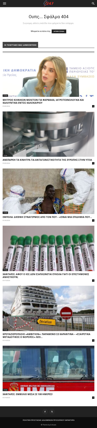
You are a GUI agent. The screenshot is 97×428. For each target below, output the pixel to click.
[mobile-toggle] (4, 3)
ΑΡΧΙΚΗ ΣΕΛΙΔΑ (59, 31)
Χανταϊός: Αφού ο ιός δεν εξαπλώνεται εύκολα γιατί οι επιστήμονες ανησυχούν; (46, 276)
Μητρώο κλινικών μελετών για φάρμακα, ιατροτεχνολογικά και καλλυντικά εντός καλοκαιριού (43, 101)
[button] (93, 3)
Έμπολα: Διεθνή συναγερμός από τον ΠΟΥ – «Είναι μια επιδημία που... (47, 217)
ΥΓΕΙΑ (5, 96)
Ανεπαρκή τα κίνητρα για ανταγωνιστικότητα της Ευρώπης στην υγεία (47, 159)
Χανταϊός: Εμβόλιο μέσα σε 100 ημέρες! (28, 394)
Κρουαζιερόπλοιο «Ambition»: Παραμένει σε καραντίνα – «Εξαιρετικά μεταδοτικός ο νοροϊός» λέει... (46, 336)
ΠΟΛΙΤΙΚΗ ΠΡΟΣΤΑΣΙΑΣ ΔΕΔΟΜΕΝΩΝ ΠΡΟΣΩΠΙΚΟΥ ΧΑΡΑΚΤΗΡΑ (48, 420)
